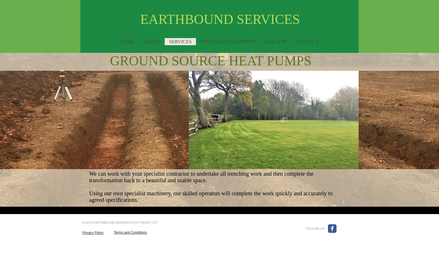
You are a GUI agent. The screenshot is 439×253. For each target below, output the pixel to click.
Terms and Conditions (130, 233)
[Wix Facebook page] (332, 228)
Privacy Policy (93, 233)
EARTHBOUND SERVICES (220, 19)
